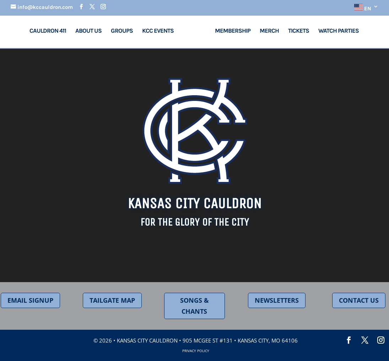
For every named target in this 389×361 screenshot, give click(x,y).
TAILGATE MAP (112, 300)
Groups (124, 31)
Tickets (296, 31)
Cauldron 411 (50, 31)
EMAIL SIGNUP (30, 300)
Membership (230, 31)
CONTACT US (359, 300)
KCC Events (161, 31)
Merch (266, 31)
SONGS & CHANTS (194, 306)
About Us (91, 31)
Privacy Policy (195, 350)
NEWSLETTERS (277, 300)
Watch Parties (336, 31)
